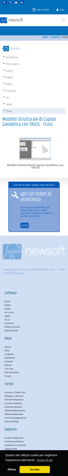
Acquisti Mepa (12, 421)
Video (65, 37)
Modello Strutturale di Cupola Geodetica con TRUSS (35, 166)
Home (45, 37)
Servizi (8, 347)
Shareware (10, 358)
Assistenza (12, 57)
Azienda (9, 361)
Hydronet (11, 90)
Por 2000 (9, 312)
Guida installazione (14, 438)
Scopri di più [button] (45, 460)
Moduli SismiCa (12, 327)
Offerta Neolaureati (14, 414)
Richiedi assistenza (14, 441)
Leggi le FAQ (11, 448)
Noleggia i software (14, 396)
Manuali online (12, 372)
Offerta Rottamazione (15, 410)
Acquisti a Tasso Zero (15, 392)
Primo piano (12, 64)
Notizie (8, 365)
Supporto (55, 37)
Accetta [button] (34, 469)
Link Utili (9, 368)
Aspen (9, 70)
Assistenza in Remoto (15, 445)
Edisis (9, 84)
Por (7, 97)
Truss (9, 111)
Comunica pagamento (15, 418)
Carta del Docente (13, 407)
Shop (7, 350)
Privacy (8, 376)
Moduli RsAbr (11, 330)
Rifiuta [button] (12, 469)
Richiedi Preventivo (14, 399)
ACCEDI (24, 225)
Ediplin (9, 77)
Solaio (9, 104)
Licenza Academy (13, 403)
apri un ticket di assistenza (35, 197)
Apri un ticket (40, 10)
